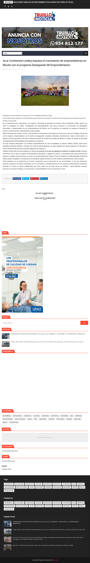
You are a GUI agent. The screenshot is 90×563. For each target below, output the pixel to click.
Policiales (60, 419)
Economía (64, 416)
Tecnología (13, 422)
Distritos (54, 416)
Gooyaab (55, 560)
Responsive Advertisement (45, 437)
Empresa (78, 416)
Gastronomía (8, 419)
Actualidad (17, 416)
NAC (35, 419)
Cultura (37, 416)
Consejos (27, 416)
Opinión (51, 419)
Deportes (45, 416)
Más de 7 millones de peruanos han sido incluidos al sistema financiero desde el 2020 (43, 545)
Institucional (20, 419)
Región (69, 419)
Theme (41, 560)
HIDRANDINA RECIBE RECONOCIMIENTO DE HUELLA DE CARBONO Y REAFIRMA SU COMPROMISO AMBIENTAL (48, 334)
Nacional (42, 419)
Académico (7, 416)
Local (23, 69)
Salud (5, 422)
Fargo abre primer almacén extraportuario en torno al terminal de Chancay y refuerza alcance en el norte (47, 342)
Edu (71, 416)
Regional (77, 419)
